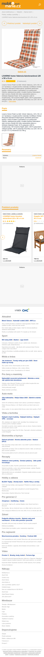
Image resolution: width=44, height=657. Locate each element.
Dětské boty (5, 621)
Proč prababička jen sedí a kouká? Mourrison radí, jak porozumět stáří (22, 539)
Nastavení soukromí (21, 654)
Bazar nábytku (6, 626)
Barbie (4, 609)
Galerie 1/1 (22, 72)
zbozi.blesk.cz (6, 582)
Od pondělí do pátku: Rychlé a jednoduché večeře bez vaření (19, 465)
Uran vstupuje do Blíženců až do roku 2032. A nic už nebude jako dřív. (22, 510)
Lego (3, 611)
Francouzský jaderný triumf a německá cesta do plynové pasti (19, 453)
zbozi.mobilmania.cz (8, 12)
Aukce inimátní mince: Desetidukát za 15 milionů (16, 370)
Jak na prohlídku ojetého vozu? (11, 584)
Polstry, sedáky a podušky (10, 14)
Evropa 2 (4, 643)
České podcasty (6, 636)
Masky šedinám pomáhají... (10, 390)
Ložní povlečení (6, 623)
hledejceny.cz (6, 572)
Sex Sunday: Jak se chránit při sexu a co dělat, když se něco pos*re (21, 508)
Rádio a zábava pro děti (8, 638)
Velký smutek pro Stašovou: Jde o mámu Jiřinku (15, 368)
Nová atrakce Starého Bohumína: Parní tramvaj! (15, 493)
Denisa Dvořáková (7, 565)
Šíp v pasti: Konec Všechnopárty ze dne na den (15, 365)
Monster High (6, 606)
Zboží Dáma (5, 580)
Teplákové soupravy (7, 618)
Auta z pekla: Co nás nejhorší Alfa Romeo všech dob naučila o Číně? (21, 409)
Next (41, 237)
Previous (3, 237)
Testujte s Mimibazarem (8, 604)
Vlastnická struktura (33, 654)
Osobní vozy (5, 577)
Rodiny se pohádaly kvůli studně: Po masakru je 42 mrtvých (19, 332)
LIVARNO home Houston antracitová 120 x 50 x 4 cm (13, 217)
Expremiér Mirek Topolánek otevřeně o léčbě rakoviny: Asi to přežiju (21, 562)
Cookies (11, 654)
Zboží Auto (5, 592)
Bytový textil (28, 12)
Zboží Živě (5, 575)
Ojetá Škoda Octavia (8, 594)
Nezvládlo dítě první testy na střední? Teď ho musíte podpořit (19, 523)
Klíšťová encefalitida (7, 526)
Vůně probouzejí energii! (9, 387)
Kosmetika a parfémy (8, 616)
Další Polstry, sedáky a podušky (13, 214)
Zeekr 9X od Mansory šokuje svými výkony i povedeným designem (21, 402)
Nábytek (19, 12)
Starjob (4, 633)
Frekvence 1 (5, 641)
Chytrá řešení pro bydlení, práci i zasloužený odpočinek (18, 528)
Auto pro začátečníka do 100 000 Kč (12, 589)
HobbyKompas (6, 587)
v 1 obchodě (7, 261)
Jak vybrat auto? (6, 596)
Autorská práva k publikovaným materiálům (15, 651)
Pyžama (4, 614)
